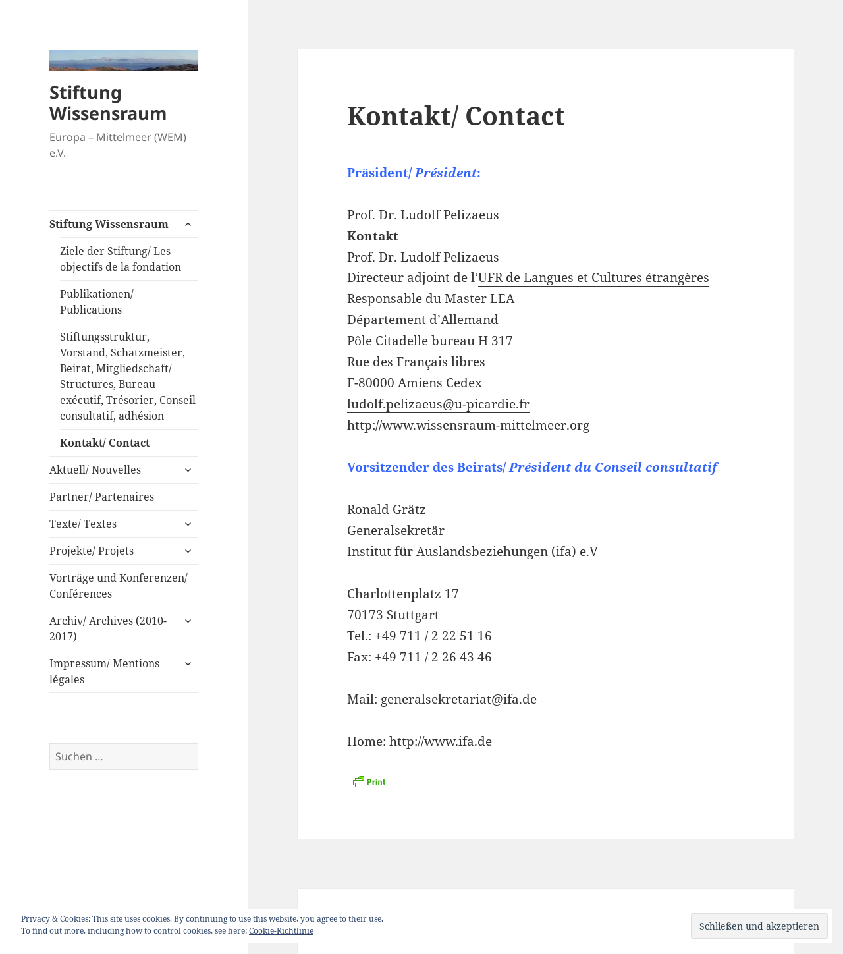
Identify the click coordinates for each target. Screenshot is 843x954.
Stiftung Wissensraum (108, 102)
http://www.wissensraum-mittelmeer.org (468, 425)
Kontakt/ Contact (105, 442)
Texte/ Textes (83, 524)
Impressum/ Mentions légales (104, 671)
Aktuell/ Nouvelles (95, 470)
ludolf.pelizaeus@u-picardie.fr (438, 403)
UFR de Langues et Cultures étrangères (593, 277)
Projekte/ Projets (91, 551)
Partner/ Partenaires (101, 497)
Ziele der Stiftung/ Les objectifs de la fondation (120, 259)
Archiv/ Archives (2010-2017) (108, 628)
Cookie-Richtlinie (281, 930)
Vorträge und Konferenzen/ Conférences (118, 586)
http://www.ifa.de (440, 741)
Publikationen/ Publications (97, 302)
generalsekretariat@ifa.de (459, 699)
